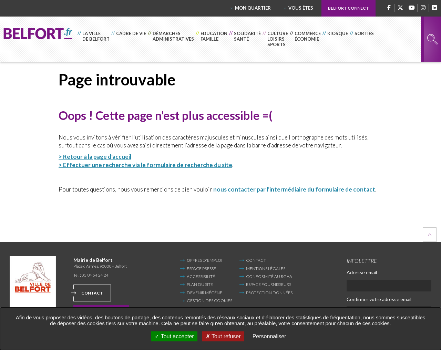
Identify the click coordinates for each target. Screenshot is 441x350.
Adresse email (362, 272)
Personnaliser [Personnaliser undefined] (269, 336)
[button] (94, 39)
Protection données (269, 292)
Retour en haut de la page (430, 234)
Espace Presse (201, 268)
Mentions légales (265, 268)
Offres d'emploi (204, 260)
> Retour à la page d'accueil (95, 156)
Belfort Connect (348, 8)
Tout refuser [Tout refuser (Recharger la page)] (223, 336)
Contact (92, 293)
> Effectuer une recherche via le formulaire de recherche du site (145, 164)
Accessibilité (201, 276)
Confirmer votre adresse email (379, 299)
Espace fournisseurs (268, 284)
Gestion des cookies (209, 300)
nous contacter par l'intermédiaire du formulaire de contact (294, 189)
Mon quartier (253, 8)
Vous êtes (300, 8)
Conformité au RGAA (269, 276)
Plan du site (200, 284)
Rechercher (432, 39)
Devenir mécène (204, 292)
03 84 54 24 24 (95, 275)
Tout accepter (174, 336)
